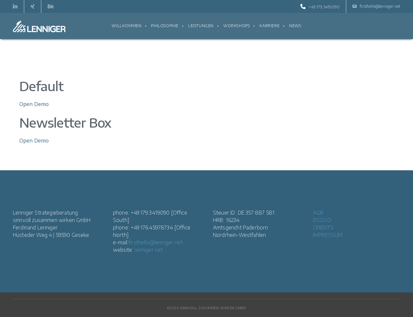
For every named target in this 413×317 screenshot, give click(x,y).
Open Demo (34, 104)
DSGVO (322, 220)
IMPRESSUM (328, 235)
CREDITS (323, 227)
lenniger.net (149, 250)
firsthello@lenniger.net (376, 6)
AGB (318, 212)
